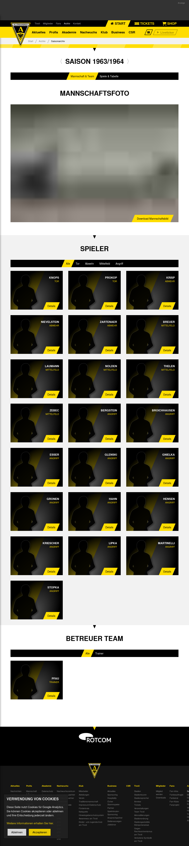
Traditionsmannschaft (88, 801)
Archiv (67, 23)
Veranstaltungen (141, 808)
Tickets (137, 804)
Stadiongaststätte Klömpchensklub (142, 823)
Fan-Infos (174, 791)
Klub (104, 32)
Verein (81, 798)
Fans (58, 23)
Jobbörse (111, 824)
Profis (53, 32)
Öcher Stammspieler (113, 803)
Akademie (69, 32)
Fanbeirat (174, 798)
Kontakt (77, 23)
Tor (78, 263)
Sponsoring (112, 794)
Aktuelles (38, 32)
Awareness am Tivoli (88, 818)
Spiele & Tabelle (109, 76)
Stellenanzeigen (114, 821)
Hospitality (112, 798)
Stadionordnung (141, 818)
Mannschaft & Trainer (31, 793)
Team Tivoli (139, 811)
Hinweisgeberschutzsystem (91, 815)
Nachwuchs (88, 32)
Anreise (137, 801)
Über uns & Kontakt (47, 796)
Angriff (119, 263)
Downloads (161, 797)
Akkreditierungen (141, 815)
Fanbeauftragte (176, 794)
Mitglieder (48, 23)
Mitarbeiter (83, 791)
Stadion (137, 791)
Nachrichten (16, 791)
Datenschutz (47, 791)
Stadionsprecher (141, 798)
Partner (110, 807)
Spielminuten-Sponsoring (113, 813)
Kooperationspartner (66, 794)
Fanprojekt (174, 804)
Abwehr (89, 263)
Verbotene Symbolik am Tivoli (143, 839)
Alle (68, 263)
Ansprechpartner (115, 817)
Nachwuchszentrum (66, 791)
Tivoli (37, 23)
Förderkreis (84, 808)
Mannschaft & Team (82, 76)
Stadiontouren (140, 794)
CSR (132, 32)
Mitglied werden (159, 793)
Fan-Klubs (174, 801)
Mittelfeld (104, 263)
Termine (14, 794)
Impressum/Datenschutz (90, 804)
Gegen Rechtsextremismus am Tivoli (143, 831)
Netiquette (83, 811)
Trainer (99, 653)
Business (118, 32)
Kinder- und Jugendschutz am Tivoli (90, 823)
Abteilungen (84, 794)
